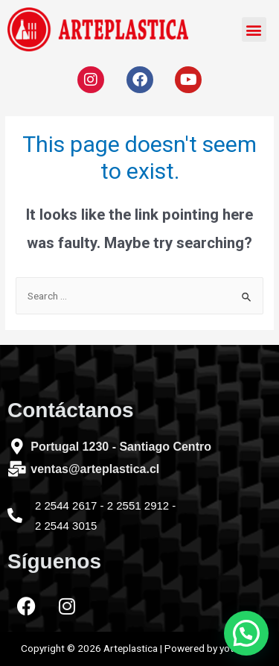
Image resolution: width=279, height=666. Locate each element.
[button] (254, 29)
